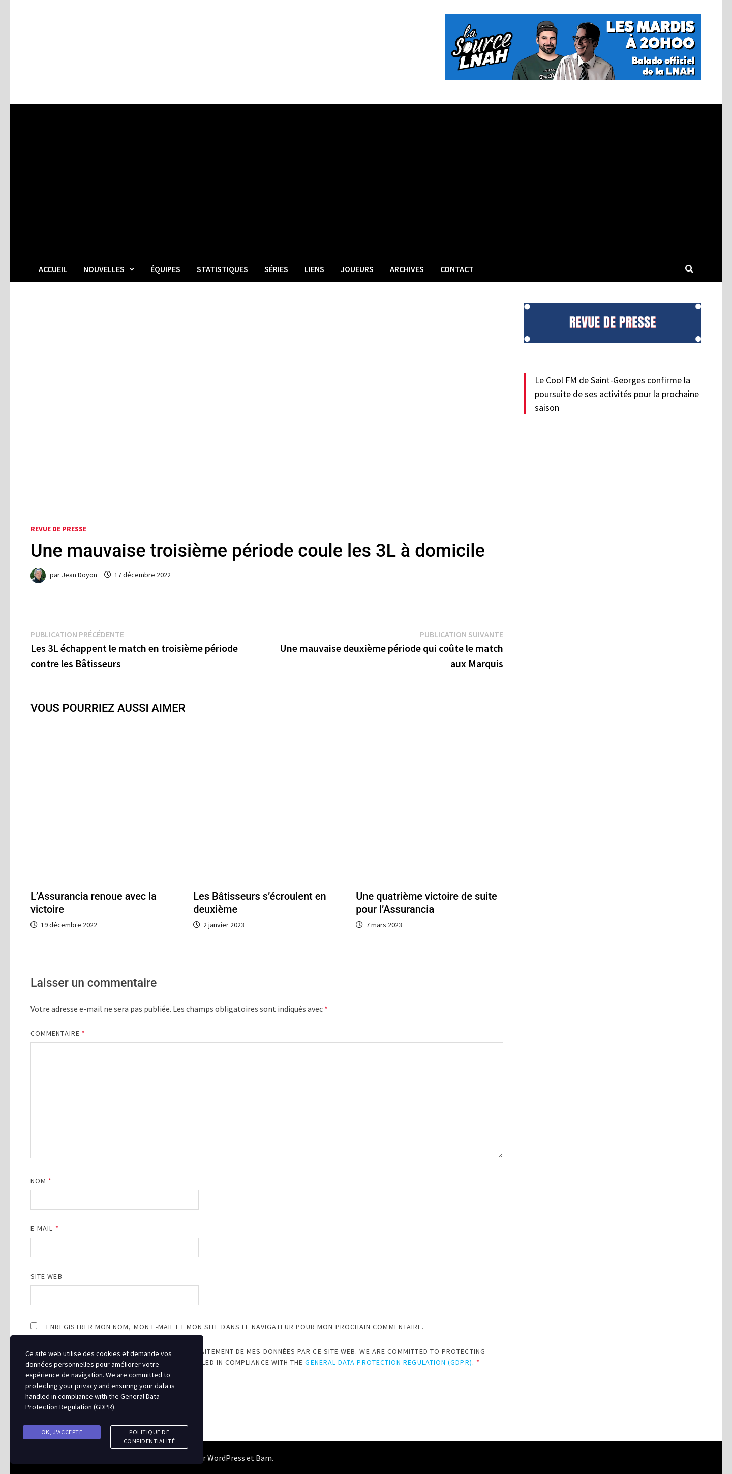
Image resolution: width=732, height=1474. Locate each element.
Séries (276, 269)
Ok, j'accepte (62, 1432)
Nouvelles (104, 269)
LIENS (314, 269)
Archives (407, 269)
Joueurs (357, 269)
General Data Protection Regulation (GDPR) (388, 1362)
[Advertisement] (366, 180)
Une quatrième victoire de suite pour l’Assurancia (426, 902)
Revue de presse (58, 528)
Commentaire (57, 1033)
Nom (41, 1180)
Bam (264, 1458)
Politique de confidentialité (149, 1436)
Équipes (165, 269)
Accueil (53, 269)
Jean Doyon (79, 574)
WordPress (226, 1458)
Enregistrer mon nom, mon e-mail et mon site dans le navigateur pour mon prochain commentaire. (235, 1326)
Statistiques (222, 269)
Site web (46, 1276)
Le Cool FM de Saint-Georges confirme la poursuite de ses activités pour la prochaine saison (617, 393)
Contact (457, 269)
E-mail (44, 1228)
